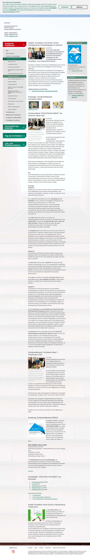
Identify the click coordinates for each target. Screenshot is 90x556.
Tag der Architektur (12, 109)
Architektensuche (10, 112)
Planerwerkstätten (12, 98)
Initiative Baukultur (12, 81)
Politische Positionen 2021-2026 (15, 73)
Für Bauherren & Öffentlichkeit (13, 117)
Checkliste (34, 484)
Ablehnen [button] (79, 7)
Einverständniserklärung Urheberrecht (41, 497)
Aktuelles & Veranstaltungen (13, 56)
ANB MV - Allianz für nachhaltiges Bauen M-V (15, 88)
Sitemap (41, 547)
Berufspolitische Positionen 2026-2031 (15, 70)
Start (7, 50)
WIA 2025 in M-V (12, 61)
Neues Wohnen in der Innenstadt (15, 101)
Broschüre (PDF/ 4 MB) (77, 70)
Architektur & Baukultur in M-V (13, 58)
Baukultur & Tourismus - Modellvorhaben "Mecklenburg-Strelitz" (15, 92)
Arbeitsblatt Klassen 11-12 (38, 489)
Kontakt (30, 547)
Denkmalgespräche (12, 84)
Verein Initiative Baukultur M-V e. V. (16, 79)
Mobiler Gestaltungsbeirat (14, 106)
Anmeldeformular (37, 495)
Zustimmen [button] (64, 7)
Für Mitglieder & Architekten (13, 120)
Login (35, 547)
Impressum (48, 547)
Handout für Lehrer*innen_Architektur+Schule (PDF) (44, 91)
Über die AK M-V (10, 53)
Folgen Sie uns (13, 550)
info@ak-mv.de (13, 36)
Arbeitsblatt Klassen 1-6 (37, 485)
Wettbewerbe (11, 104)
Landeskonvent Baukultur (14, 67)
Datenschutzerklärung (9, 12)
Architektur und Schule (13, 76)
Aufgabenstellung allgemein (38, 482)
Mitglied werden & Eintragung (13, 114)
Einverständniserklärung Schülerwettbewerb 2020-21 (45, 498)
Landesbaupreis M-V (13, 64)
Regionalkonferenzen (13, 95)
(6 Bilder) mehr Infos (33, 109)
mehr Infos (30, 471)
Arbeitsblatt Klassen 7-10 (37, 487)
